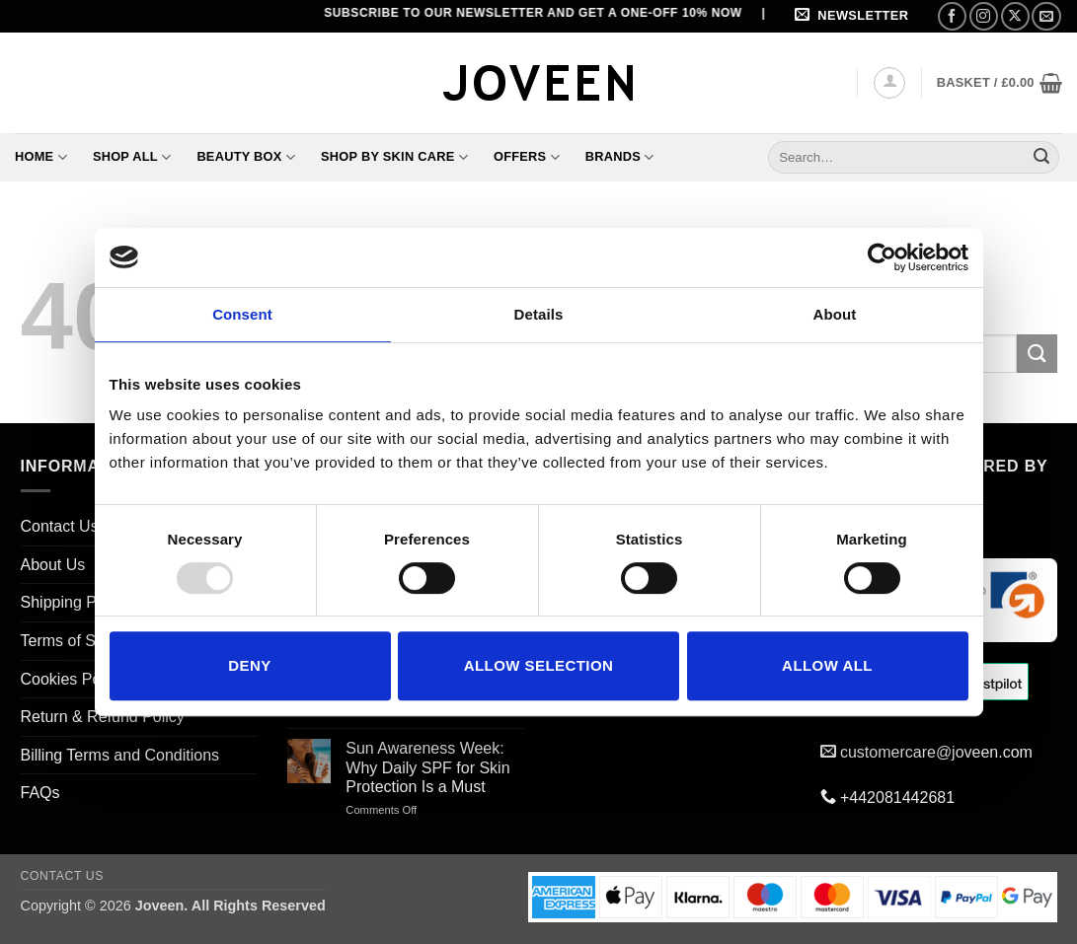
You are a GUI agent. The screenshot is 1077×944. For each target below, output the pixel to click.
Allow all (827, 665)
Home (41, 157)
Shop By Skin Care (394, 157)
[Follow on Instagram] (983, 16)
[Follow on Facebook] (952, 16)
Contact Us (60, 526)
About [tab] (835, 314)
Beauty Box (245, 157)
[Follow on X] (1015, 16)
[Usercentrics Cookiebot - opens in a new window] (882, 257)
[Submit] (1041, 157)
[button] (855, 16)
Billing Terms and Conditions (120, 755)
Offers (527, 157)
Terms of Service (79, 640)
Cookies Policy (72, 679)
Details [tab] (539, 314)
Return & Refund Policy (103, 716)
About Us (53, 564)
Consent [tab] (242, 314)
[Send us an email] (1046, 16)
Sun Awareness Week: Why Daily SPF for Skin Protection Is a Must (427, 767)
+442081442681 (897, 797)
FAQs (40, 792)
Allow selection (539, 665)
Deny (249, 665)
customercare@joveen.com (936, 752)
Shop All (132, 157)
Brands (619, 157)
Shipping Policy (74, 602)
